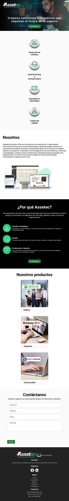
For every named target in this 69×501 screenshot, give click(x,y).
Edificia (34, 482)
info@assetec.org (36, 492)
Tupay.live (34, 484)
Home (34, 478)
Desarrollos (34, 480)
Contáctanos (34, 26)
